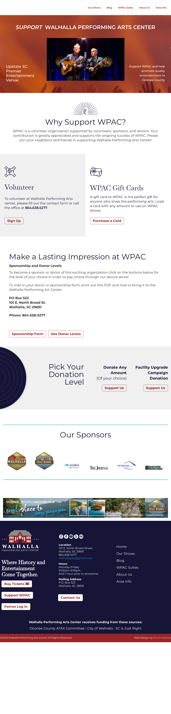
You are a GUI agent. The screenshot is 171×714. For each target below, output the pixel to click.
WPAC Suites (125, 7)
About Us (144, 7)
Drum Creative (162, 637)
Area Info (161, 7)
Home (121, 547)
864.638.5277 (36, 208)
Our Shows (94, 7)
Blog (109, 7)
